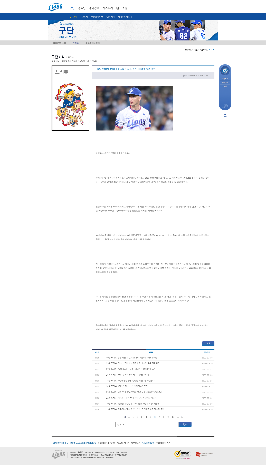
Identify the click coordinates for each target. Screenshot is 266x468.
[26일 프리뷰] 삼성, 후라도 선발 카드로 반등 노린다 (127, 375)
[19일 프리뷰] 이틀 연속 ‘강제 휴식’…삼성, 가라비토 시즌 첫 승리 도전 (135, 409)
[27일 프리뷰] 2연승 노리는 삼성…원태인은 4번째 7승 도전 (131, 369)
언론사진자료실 (148, 443)
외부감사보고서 (93, 43)
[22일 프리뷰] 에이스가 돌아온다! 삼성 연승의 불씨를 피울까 (131, 398)
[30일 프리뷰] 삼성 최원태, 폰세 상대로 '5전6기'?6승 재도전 (131, 357)
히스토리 (84, 17)
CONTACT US (123, 443)
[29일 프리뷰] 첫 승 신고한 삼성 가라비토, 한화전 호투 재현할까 (132, 363)
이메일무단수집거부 (106, 443)
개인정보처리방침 (60, 443)
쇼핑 (124, 8)
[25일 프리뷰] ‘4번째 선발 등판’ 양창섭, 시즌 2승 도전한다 (130, 380)
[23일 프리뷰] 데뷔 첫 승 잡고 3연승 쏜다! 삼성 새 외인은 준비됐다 (134, 392)
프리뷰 (76, 43)
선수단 (82, 8)
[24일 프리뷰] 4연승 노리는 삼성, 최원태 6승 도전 (127, 386)
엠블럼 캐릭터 (97, 17)
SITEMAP (135, 443)
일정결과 (225, 83)
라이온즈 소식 (59, 43)
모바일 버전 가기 (163, 443)
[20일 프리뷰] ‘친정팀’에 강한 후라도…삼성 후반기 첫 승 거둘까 (132, 403)
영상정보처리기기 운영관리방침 (83, 443)
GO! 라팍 (110, 17)
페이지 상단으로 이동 (225, 115)
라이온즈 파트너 (125, 17)
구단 (72, 8)
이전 (129, 417)
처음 (125, 417)
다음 (178, 417)
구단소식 (73, 17)
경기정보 (94, 8)
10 (173, 417)
